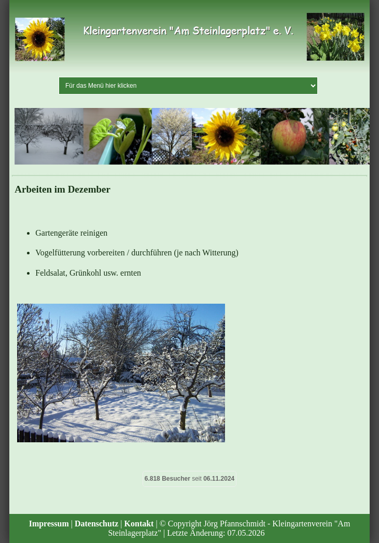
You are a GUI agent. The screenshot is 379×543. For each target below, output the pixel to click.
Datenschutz (96, 523)
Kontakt (139, 523)
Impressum (49, 523)
